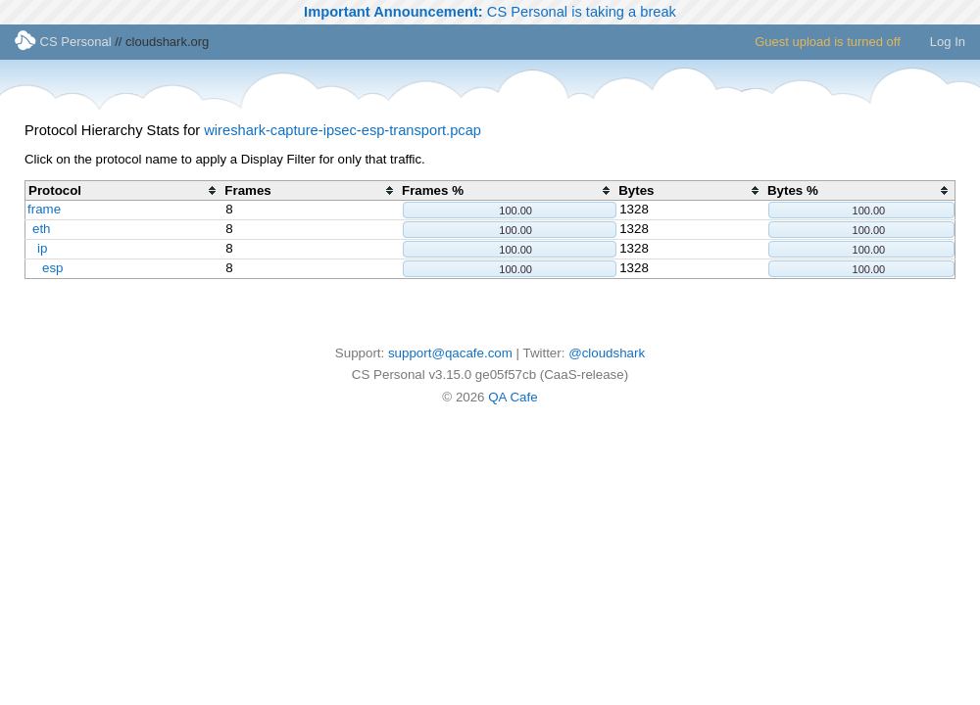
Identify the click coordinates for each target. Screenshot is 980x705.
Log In (947, 41)
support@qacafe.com (450, 353)
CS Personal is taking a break (490, 12)
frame (44, 209)
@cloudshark (606, 353)
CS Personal (63, 41)
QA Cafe (512, 397)
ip (42, 248)
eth (41, 228)
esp (53, 267)
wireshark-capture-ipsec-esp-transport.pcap (342, 130)
